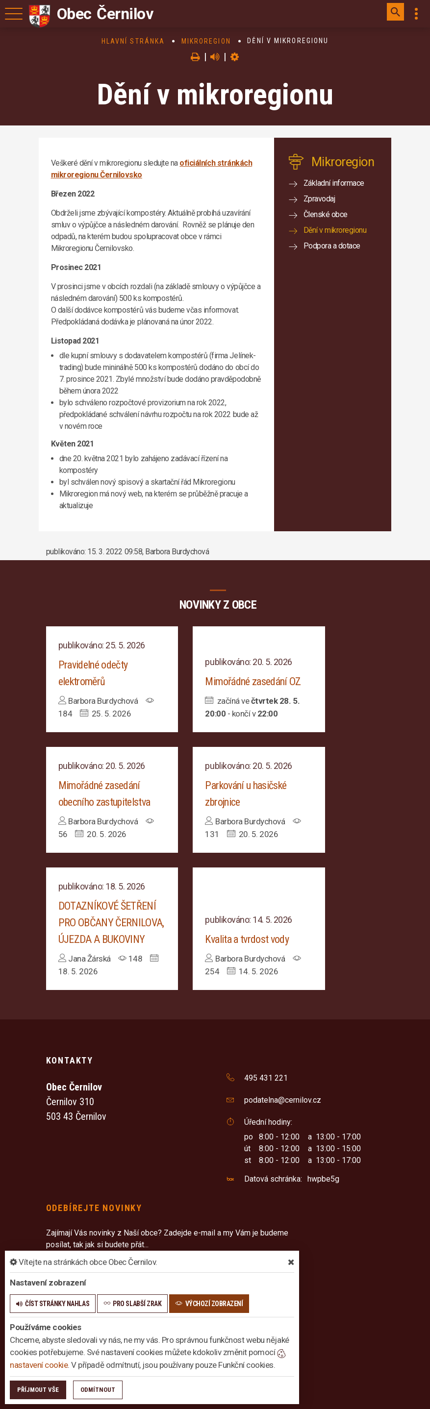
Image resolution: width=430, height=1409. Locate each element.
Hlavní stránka (133, 41)
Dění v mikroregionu (335, 230)
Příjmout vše (38, 1389)
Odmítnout (97, 1389)
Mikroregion (206, 41)
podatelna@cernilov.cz (282, 1100)
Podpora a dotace (332, 245)
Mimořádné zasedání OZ (253, 681)
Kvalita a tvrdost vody (246, 939)
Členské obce (326, 214)
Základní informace (334, 183)
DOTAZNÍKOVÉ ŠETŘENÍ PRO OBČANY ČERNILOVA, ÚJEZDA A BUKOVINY (111, 922)
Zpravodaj (319, 198)
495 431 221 (266, 1078)
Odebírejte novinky (94, 1208)
